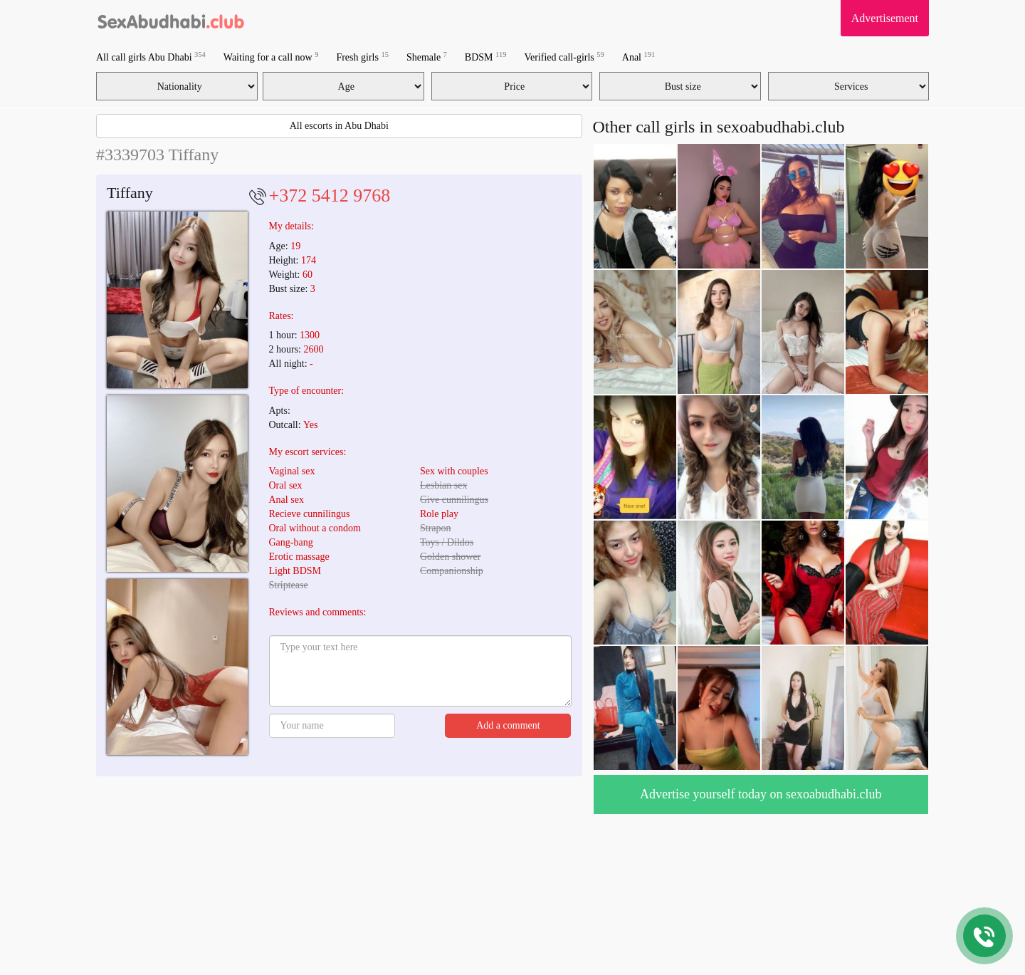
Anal (638, 57)
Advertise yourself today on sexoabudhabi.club (760, 794)
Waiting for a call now (271, 57)
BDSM (486, 57)
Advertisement (884, 18)
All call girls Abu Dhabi (151, 57)
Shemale (426, 57)
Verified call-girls (564, 57)
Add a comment (508, 725)
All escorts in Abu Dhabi (339, 125)
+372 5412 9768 (330, 195)
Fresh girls (362, 57)
